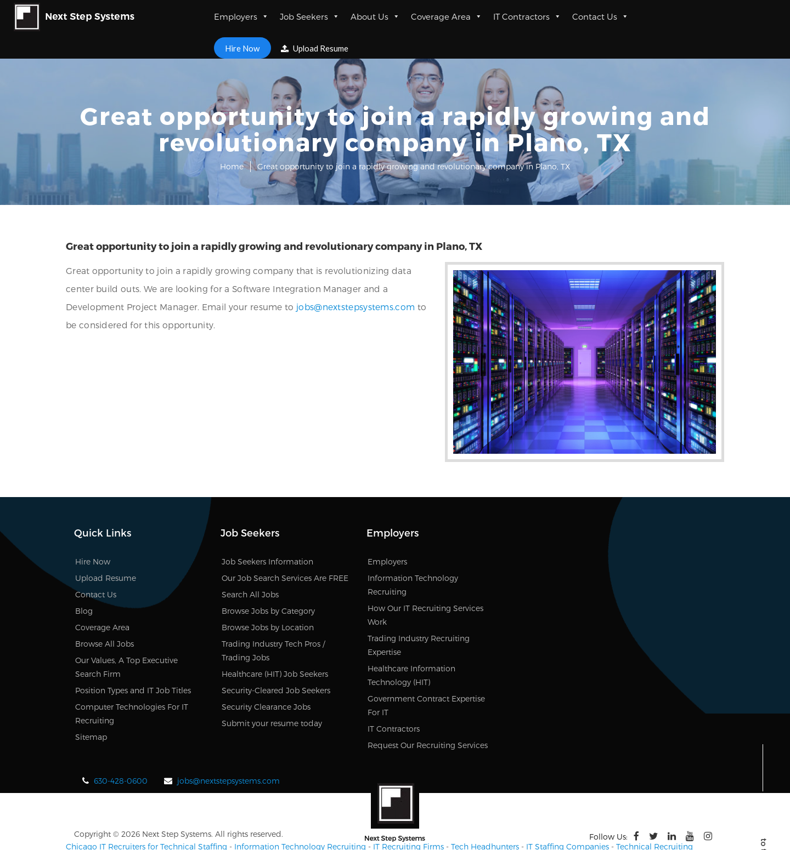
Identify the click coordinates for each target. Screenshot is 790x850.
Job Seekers (310, 16)
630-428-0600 (121, 738)
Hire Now (242, 48)
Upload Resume (315, 48)
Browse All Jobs (104, 601)
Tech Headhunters (485, 804)
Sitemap (91, 694)
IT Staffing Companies (567, 804)
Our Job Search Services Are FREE (285, 535)
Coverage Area (446, 16)
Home (232, 166)
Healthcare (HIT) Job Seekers (275, 631)
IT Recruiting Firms (408, 804)
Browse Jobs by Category (268, 568)
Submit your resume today (272, 681)
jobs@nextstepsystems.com (219, 306)
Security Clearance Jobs (266, 664)
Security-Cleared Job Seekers (276, 648)
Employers (241, 16)
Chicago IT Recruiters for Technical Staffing (146, 804)
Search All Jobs (250, 552)
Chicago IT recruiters (104, 825)
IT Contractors (527, 16)
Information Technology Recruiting (300, 804)
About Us (375, 16)
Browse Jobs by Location (268, 585)
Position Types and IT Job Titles (133, 648)
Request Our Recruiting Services (428, 703)
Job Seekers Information (267, 519)
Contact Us (600, 16)
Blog (84, 568)
